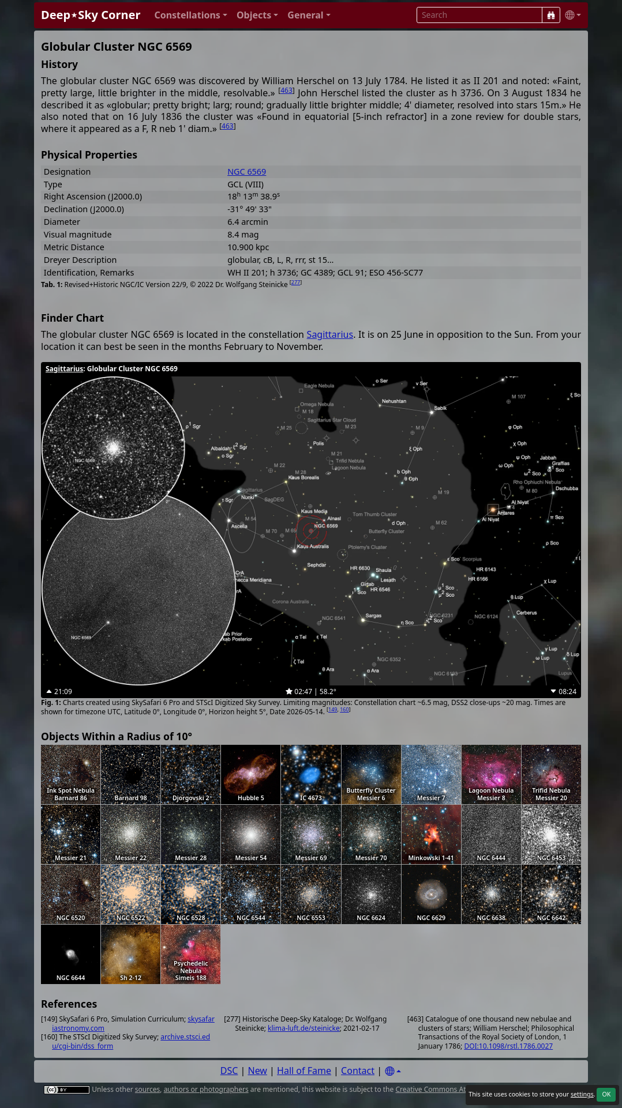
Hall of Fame (304, 1070)
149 (332, 709)
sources (147, 1089)
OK (606, 1094)
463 (286, 90)
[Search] (551, 15)
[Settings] (393, 1071)
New (257, 1070)
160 (344, 709)
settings (582, 1094)
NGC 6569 (246, 171)
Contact (357, 1070)
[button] (190, 15)
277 (295, 282)
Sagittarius (330, 334)
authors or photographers (206, 1089)
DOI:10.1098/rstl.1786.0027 (508, 1046)
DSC (229, 1070)
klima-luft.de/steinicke (304, 1028)
